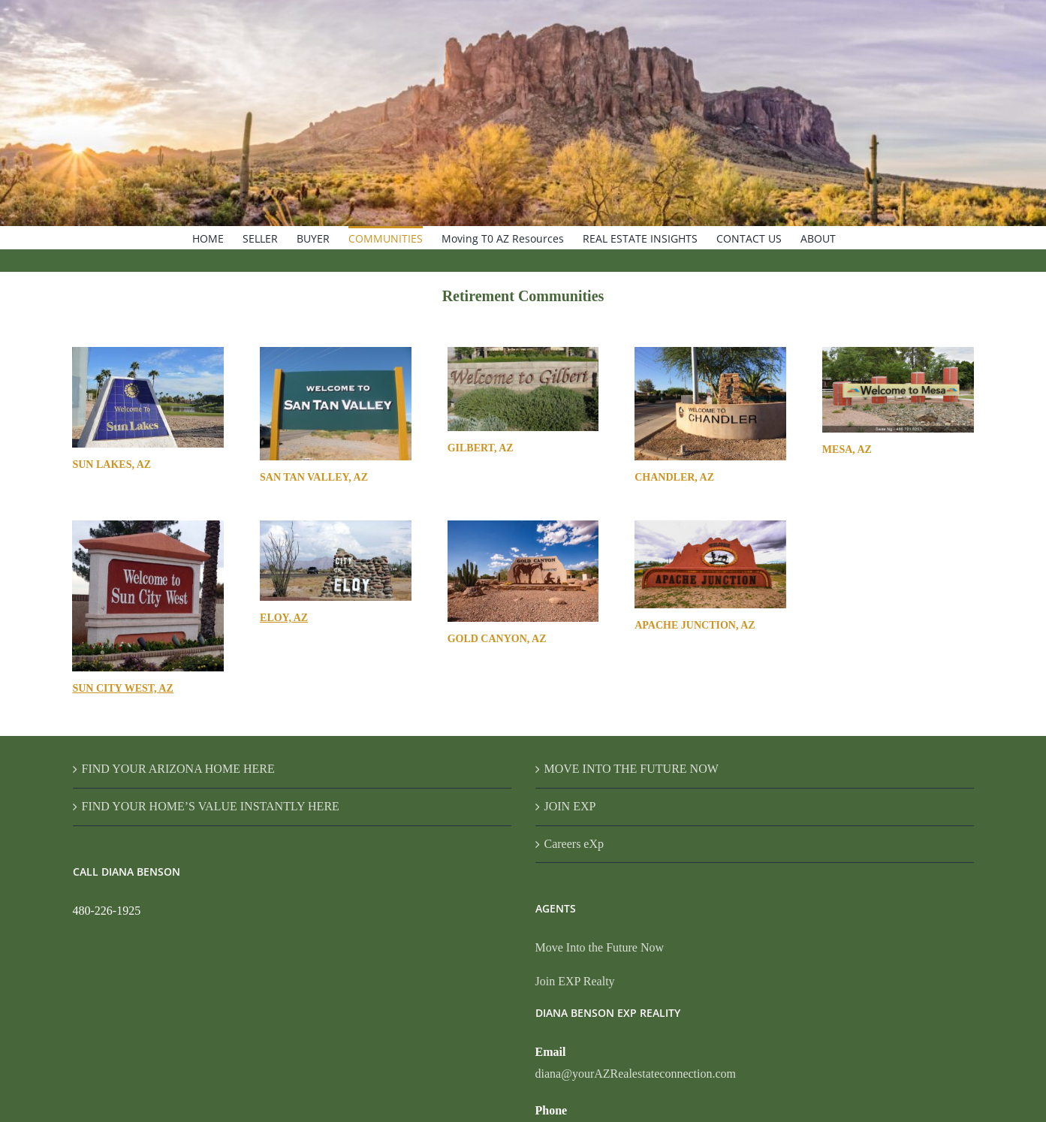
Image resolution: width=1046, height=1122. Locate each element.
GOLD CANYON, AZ (497, 638)
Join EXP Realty (575, 981)
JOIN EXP (570, 806)
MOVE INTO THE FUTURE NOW (631, 768)
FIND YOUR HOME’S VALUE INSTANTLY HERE (210, 806)
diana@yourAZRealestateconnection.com (636, 1073)
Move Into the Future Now (600, 947)
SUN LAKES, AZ (111, 464)
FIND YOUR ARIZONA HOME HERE (178, 768)
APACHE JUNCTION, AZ (695, 625)
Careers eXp (574, 843)
